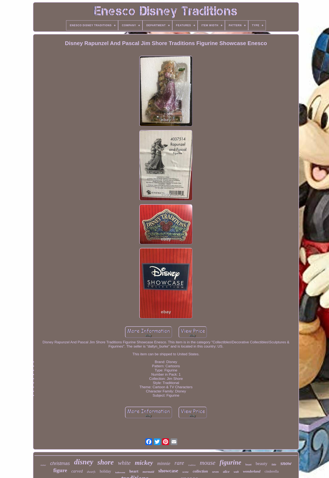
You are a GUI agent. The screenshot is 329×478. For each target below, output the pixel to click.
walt (236, 471)
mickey (144, 462)
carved (77, 471)
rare (179, 463)
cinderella (272, 471)
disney (83, 462)
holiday (105, 471)
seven (215, 471)
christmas (60, 463)
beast (248, 464)
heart (133, 471)
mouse (207, 462)
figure (60, 470)
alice (226, 471)
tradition (192, 465)
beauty (262, 463)
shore (105, 462)
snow (286, 463)
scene (185, 471)
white (124, 463)
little (274, 464)
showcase (168, 470)
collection (200, 471)
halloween (120, 472)
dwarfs (91, 471)
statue (43, 465)
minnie (163, 463)
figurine (230, 462)
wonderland (251, 471)
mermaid (148, 471)
